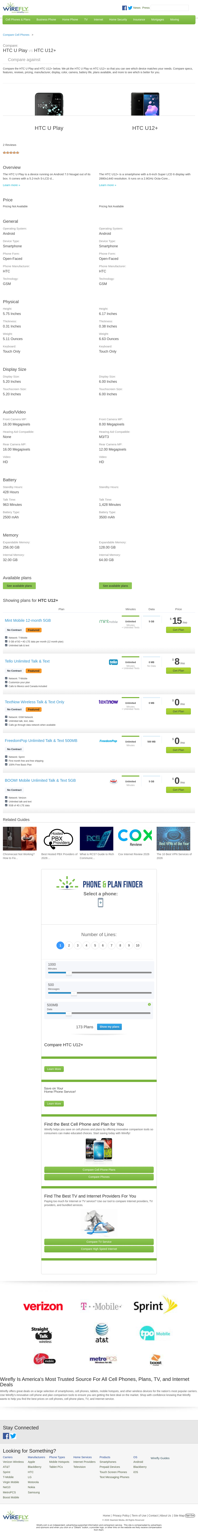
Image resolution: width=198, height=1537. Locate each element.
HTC (28, 1470)
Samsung (31, 1489)
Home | (107, 1512)
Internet (98, 19)
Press (146, 7)
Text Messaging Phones (106, 1475)
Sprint (6, 1470)
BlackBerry (32, 1466)
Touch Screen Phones (105, 1470)
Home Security (118, 19)
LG (27, 1475)
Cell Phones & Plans (18, 19)
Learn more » (11, 185)
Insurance (139, 19)
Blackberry (130, 1466)
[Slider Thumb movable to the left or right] (69, 974)
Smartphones (100, 1461)
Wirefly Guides (148, 1457)
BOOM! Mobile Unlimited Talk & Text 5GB (40, 780)
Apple (29, 1461)
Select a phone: (101, 894)
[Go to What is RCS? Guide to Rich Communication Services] (97, 839)
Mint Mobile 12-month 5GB (28, 620)
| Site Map (178, 1512)
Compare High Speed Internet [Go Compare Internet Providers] (99, 1248)
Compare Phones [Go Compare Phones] (99, 1176)
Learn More (54, 1069)
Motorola (31, 1480)
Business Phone (46, 19)
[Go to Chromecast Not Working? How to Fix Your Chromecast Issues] (20, 839)
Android (128, 1461)
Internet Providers (79, 1461)
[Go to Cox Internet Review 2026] (135, 839)
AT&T (6, 1466)
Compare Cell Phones (16, 34)
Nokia (29, 1484)
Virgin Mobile (10, 1480)
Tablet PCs (53, 1466)
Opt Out (190, 1512)
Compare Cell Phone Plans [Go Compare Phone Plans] (99, 1169)
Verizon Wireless (12, 1461)
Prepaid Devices (102, 1466)
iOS (126, 1470)
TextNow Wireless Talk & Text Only (34, 702)
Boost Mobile (10, 1494)
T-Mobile (8, 1475)
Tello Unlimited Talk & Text (27, 661)
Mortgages (157, 19)
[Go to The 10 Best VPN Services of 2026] (173, 839)
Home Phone (70, 19)
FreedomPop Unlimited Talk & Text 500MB (41, 741)
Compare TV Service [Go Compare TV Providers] (99, 1241)
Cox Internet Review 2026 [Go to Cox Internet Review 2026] (133, 854)
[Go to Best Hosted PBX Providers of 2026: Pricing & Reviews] (58, 839)
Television (74, 1466)
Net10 (6, 1484)
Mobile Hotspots (56, 1461)
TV (86, 19)
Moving (174, 19)
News (137, 7)
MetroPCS (9, 1489)
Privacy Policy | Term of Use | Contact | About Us (142, 1512)
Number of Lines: (99, 934)
